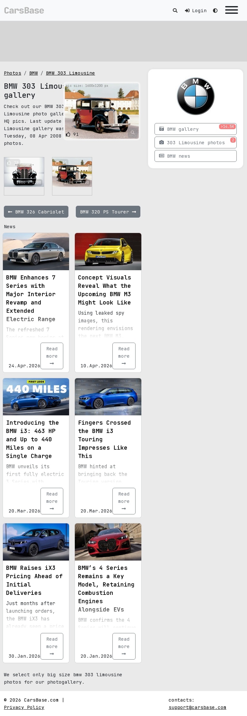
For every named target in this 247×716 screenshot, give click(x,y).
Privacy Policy (24, 707)
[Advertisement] (123, 40)
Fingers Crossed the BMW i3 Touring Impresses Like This (104, 439)
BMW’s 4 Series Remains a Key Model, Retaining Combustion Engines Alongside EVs (106, 588)
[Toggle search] (175, 10)
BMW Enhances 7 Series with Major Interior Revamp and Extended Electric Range (31, 298)
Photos (12, 73)
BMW (33, 73)
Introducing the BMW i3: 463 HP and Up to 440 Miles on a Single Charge (32, 439)
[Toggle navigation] (231, 10)
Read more (52, 356)
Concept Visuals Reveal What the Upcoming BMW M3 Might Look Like (104, 290)
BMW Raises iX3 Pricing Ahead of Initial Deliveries (34, 580)
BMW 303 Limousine (70, 73)
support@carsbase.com (197, 707)
